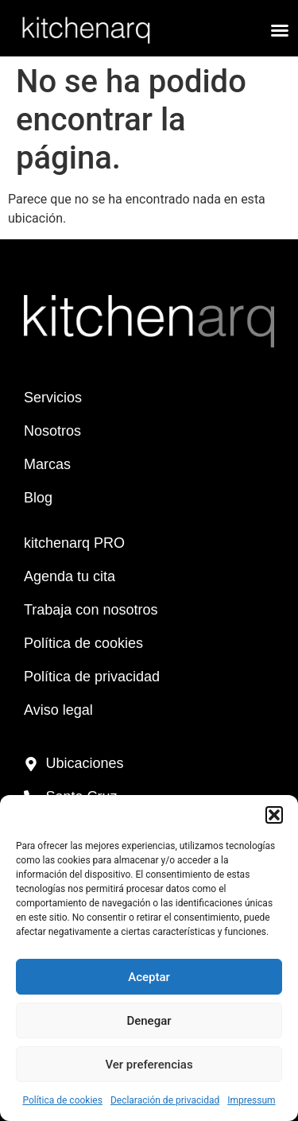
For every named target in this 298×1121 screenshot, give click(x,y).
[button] (274, 815)
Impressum (251, 1100)
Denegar (148, 1021)
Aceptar (149, 977)
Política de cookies (62, 1100)
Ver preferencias (148, 1064)
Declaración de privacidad (164, 1100)
